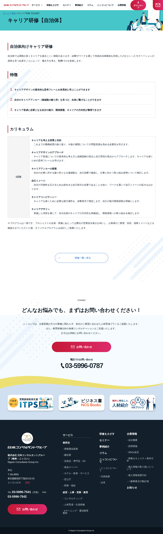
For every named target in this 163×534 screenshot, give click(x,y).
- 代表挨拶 (104, 476)
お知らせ (132, 487)
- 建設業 (67, 455)
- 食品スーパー (70, 467)
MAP (27, 482)
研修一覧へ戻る (83, 258)
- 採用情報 (132, 446)
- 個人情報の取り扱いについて (140, 468)
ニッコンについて (105, 5)
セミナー (67, 5)
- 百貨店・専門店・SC (74, 461)
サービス (36, 5)
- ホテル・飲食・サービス (76, 473)
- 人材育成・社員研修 (74, 504)
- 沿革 (102, 482)
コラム (90, 5)
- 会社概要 (132, 440)
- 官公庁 (67, 479)
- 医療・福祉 (69, 485)
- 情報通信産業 (70, 449)
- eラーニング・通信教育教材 (75, 511)
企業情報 (122, 5)
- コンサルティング (73, 498)
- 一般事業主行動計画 (138, 481)
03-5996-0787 (84, 365)
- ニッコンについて (108, 469)
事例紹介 (79, 5)
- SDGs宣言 (133, 452)
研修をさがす (52, 5)
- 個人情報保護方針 (137, 475)
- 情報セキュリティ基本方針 (140, 459)
